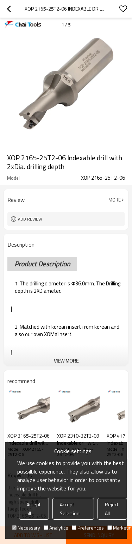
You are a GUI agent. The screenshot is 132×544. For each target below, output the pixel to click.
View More (66, 360)
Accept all (33, 509)
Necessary (26, 527)
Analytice (56, 527)
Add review (30, 219)
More (114, 199)
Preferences (88, 527)
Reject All (111, 509)
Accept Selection (70, 509)
